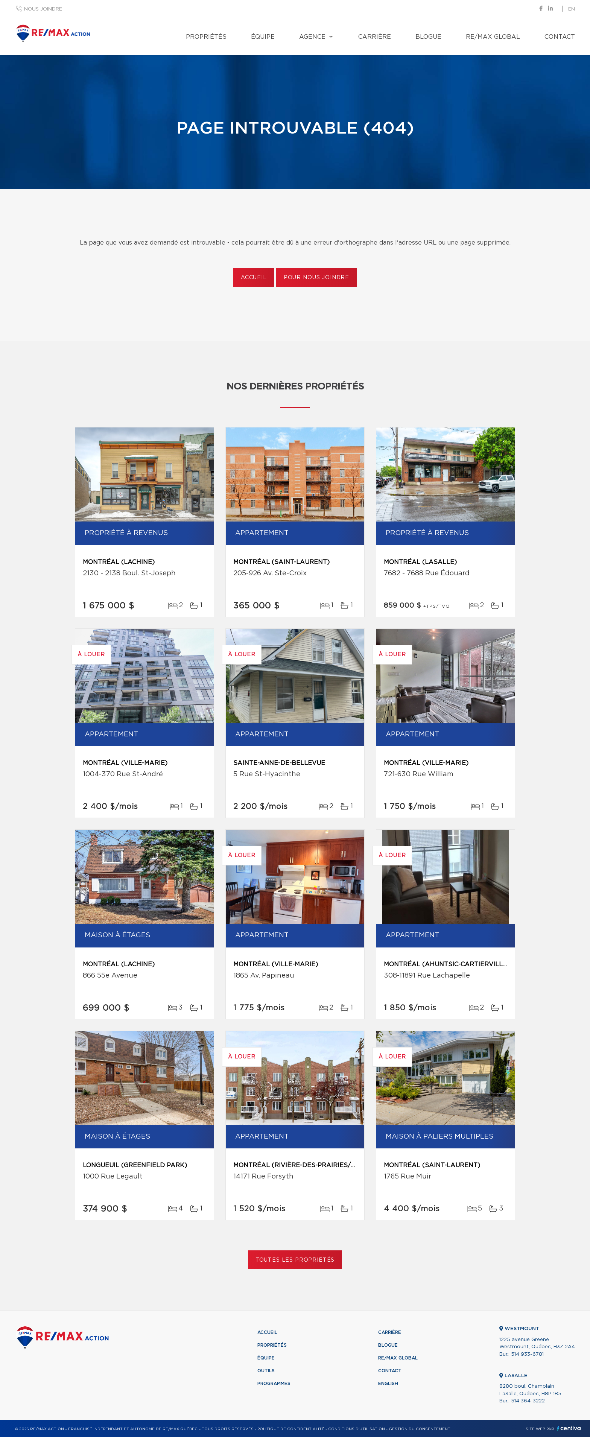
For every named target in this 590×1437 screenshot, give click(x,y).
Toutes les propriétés (295, 1260)
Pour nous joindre (316, 277)
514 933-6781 (527, 1354)
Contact (559, 37)
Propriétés (206, 37)
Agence (312, 37)
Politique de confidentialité (290, 1429)
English (388, 1383)
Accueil (254, 277)
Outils (266, 1371)
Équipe (263, 37)
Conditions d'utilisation (356, 1429)
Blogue (428, 37)
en (571, 9)
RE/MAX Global (493, 37)
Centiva (569, 1428)
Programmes (273, 1383)
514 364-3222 (528, 1401)
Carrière (374, 37)
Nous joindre (43, 9)
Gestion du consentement (419, 1429)
